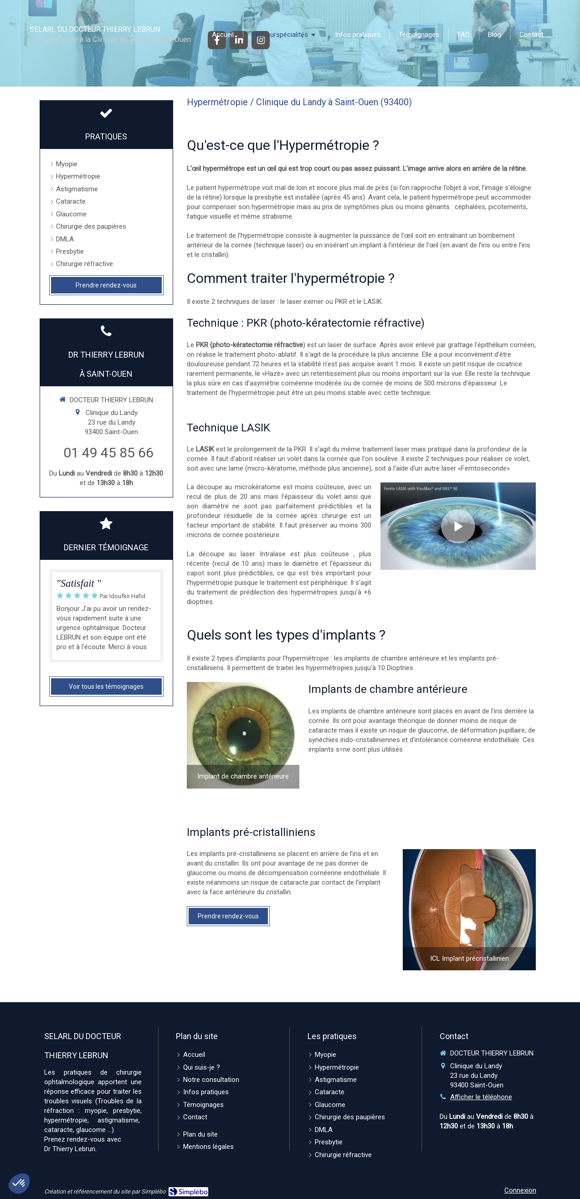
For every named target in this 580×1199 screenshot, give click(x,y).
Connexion (520, 1190)
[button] (19, 1183)
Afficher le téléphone (481, 1097)
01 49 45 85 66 (108, 453)
